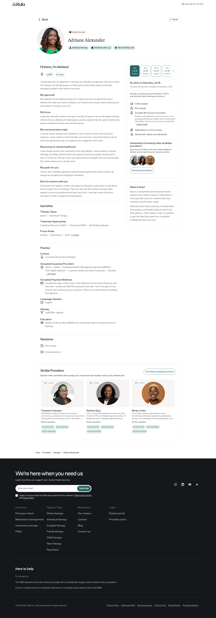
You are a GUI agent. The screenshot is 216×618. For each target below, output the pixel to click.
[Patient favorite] (77, 32)
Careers (82, 519)
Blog (80, 525)
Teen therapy (54, 544)
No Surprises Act (144, 605)
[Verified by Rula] (101, 48)
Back (42, 19)
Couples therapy (56, 525)
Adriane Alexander (71, 453)
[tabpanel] (153, 84)
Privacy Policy (28, 498)
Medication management (29, 519)
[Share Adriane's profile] (173, 19)
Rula (38, 453)
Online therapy (55, 513)
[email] (46, 488)
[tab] (135, 71)
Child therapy (54, 537)
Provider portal (117, 519)
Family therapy (55, 531)
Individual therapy (57, 519)
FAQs (18, 531)
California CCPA (128, 605)
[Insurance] (142, 124)
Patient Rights (174, 605)
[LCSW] (49, 74)
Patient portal (117, 513)
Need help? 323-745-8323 (193, 4)
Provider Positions (190, 605)
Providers (47, 453)
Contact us (84, 531)
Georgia (56, 453)
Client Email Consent (82, 495)
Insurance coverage (26, 525)
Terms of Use (160, 605)
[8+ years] (60, 74)
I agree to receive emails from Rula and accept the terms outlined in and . (55, 496)
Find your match (24, 513)
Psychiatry (53, 550)
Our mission (84, 513)
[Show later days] (173, 71)
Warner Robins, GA (126, 48)
